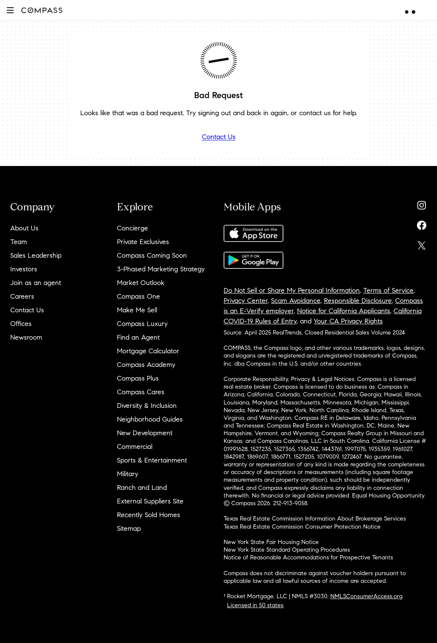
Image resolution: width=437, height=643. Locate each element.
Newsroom (26, 337)
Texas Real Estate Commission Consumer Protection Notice (302, 526)
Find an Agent (138, 337)
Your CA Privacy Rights (348, 321)
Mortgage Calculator (148, 351)
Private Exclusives (143, 242)
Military (127, 474)
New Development (144, 433)
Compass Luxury (142, 324)
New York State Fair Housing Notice (271, 542)
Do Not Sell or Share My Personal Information (292, 290)
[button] (10, 10)
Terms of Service (388, 290)
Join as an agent (35, 283)
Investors (23, 269)
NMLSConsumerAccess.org (366, 596)
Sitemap (129, 528)
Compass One (138, 296)
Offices (21, 324)
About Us (24, 228)
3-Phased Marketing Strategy (161, 269)
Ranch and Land (142, 487)
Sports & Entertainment (152, 460)
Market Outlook (140, 283)
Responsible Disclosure (358, 301)
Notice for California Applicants (343, 311)
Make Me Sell (137, 310)
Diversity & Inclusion (147, 406)
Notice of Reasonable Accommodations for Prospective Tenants (308, 557)
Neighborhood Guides (150, 419)
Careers (22, 296)
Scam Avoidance (295, 301)
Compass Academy (146, 365)
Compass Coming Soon (152, 255)
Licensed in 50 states (255, 605)
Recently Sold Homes (148, 515)
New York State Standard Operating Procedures (287, 549)
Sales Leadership (35, 255)
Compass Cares (140, 392)
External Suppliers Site (150, 501)
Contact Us (219, 137)
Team (18, 242)
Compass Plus (138, 378)
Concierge (132, 228)
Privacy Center (246, 301)
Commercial (134, 446)
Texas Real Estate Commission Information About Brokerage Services (315, 518)
